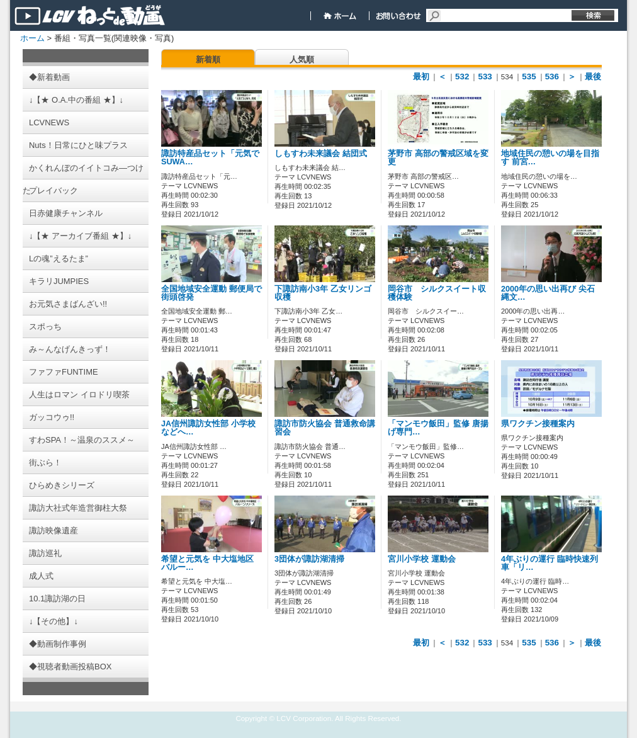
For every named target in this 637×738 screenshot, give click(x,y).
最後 (593, 76)
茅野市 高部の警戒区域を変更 (438, 157)
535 (529, 76)
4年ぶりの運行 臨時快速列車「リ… (549, 563)
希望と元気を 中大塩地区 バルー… (207, 563)
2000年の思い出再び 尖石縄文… (548, 293)
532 (462, 76)
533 (485, 76)
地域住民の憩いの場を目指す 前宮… (550, 157)
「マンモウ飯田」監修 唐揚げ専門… (438, 427)
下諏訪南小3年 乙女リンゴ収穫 (322, 293)
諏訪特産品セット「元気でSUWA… (210, 157)
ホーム (32, 38)
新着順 (208, 59)
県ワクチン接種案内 (538, 423)
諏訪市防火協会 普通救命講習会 (324, 427)
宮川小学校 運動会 (422, 559)
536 (552, 76)
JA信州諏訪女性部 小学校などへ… (208, 427)
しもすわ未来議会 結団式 (320, 153)
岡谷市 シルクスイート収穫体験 (437, 293)
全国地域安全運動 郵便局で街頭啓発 (211, 293)
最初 (421, 76)
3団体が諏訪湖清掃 (309, 559)
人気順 (302, 59)
